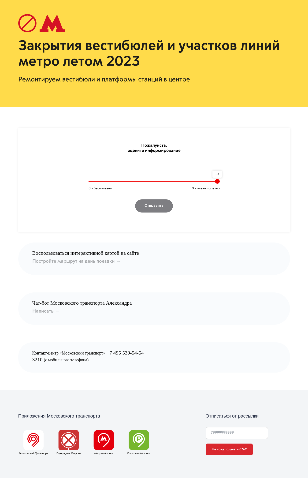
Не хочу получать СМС (229, 449)
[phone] (237, 433)
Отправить (154, 206)
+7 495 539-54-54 (125, 353)
